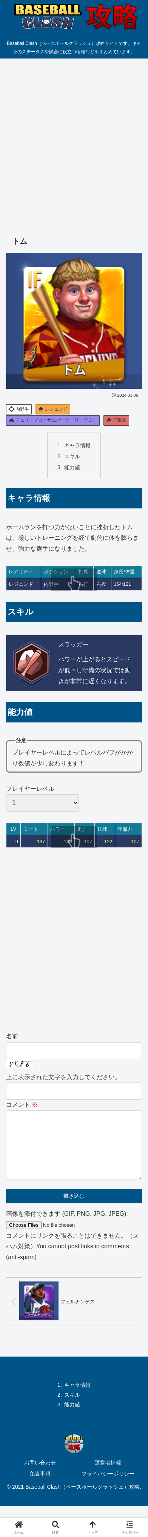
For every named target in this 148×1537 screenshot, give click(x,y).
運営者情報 (108, 1475)
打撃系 (116, 420)
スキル (72, 456)
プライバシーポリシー (108, 1486)
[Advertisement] (74, 142)
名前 (12, 1036)
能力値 (72, 467)
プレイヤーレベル (42, 798)
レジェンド (53, 409)
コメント (22, 1104)
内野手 (18, 409)
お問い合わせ (40, 1475)
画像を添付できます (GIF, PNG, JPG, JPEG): (67, 1226)
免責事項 (40, 1486)
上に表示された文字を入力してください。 (63, 1077)
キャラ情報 (77, 445)
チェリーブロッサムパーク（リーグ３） (53, 420)
